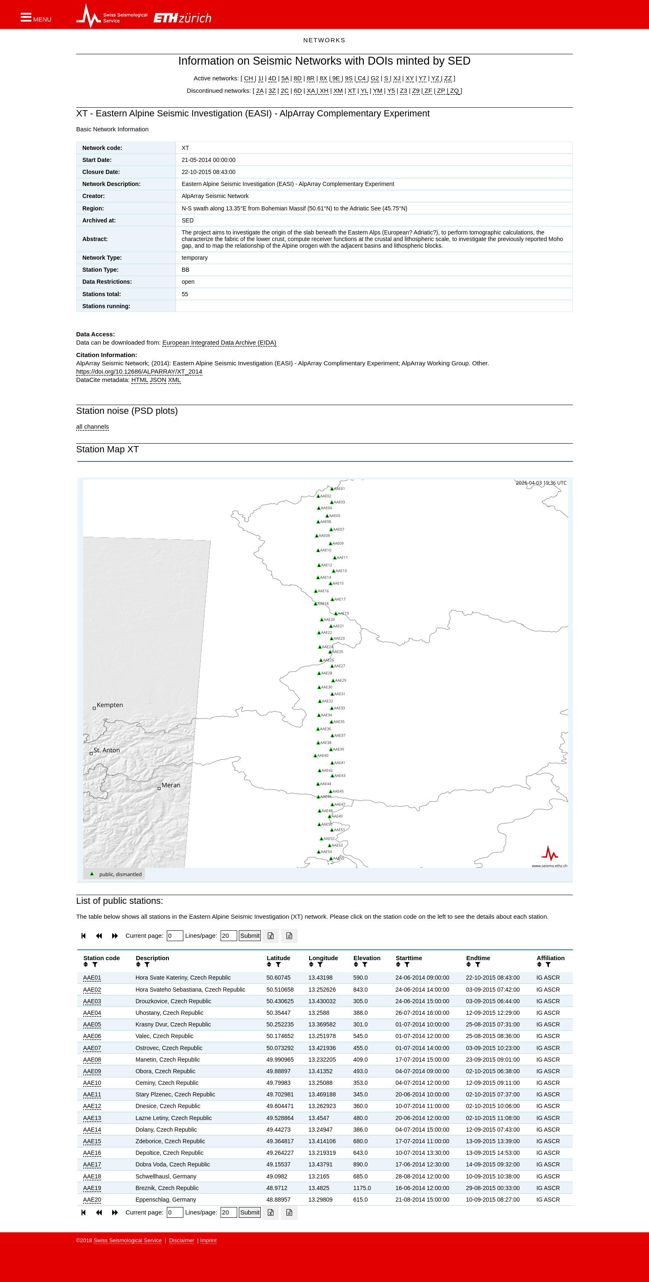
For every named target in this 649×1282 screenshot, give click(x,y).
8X (323, 78)
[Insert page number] (175, 935)
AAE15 (92, 1141)
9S (349, 78)
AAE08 (92, 1059)
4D (272, 78)
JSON (158, 379)
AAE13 (92, 1118)
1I (261, 78)
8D (298, 78)
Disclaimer (182, 1240)
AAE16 (92, 1152)
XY (410, 78)
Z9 (416, 90)
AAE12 (92, 1106)
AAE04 (92, 1012)
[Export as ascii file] (289, 936)
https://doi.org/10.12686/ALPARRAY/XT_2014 (139, 371)
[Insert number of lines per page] (229, 935)
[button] (36, 17)
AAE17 (92, 1164)
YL (364, 90)
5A (285, 78)
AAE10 (92, 1082)
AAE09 (92, 1071)
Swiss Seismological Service (128, 1240)
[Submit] (250, 935)
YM (377, 90)
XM (338, 90)
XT (352, 90)
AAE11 (92, 1094)
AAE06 (92, 1036)
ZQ (453, 90)
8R (311, 78)
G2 (375, 78)
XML (174, 379)
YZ (436, 78)
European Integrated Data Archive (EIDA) (219, 342)
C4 (362, 78)
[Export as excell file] (270, 936)
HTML (139, 379)
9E (336, 78)
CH (249, 78)
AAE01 (92, 977)
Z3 (403, 90)
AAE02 (92, 989)
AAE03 (92, 1001)
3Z (272, 90)
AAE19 (92, 1188)
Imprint (208, 1240)
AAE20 (92, 1199)
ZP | (441, 90)
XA (311, 90)
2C (284, 90)
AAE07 (92, 1048)
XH (323, 90)
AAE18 (92, 1176)
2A (260, 90)
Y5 (391, 90)
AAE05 (92, 1024)
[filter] (94, 964)
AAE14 (92, 1129)
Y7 (422, 78)
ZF (428, 90)
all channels (92, 426)
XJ (397, 78)
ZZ (448, 78)
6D (298, 90)
